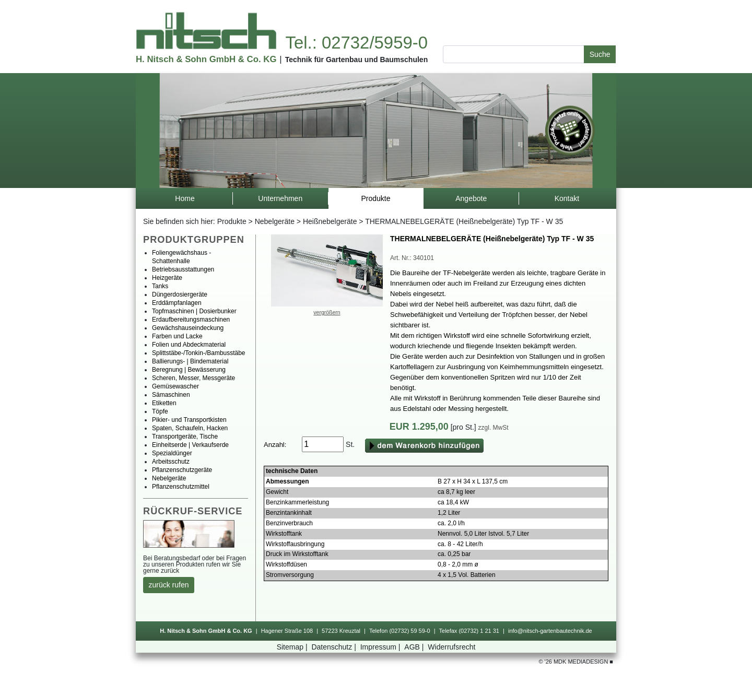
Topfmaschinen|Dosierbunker (194, 311)
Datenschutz (334, 647)
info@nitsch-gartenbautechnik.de (550, 631)
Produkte (231, 221)
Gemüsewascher (175, 386)
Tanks (160, 286)
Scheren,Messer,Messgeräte (193, 378)
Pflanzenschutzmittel (180, 486)
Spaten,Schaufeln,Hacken (190, 428)
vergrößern (326, 312)
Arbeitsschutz (171, 461)
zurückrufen (169, 585)
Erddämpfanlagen (177, 302)
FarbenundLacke (177, 336)
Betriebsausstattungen (183, 269)
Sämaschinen (171, 394)
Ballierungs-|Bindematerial (190, 361)
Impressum (381, 647)
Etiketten (164, 403)
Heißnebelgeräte (330, 221)
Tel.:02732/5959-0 (356, 42)
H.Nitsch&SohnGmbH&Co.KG (206, 59)
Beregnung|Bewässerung (189, 369)
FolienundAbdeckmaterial (189, 344)
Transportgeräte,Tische (185, 436)
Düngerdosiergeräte (179, 294)
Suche (600, 54)
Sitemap (293, 647)
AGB (415, 647)
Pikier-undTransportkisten (189, 419)
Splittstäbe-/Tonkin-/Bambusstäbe (198, 353)
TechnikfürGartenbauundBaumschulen (356, 59)
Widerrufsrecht (451, 647)
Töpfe (160, 411)
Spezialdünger (172, 453)
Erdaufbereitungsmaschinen (191, 319)
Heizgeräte (167, 277)
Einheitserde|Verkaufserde (190, 445)
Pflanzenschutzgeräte (182, 470)
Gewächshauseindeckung (188, 328)
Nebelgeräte (275, 221)
